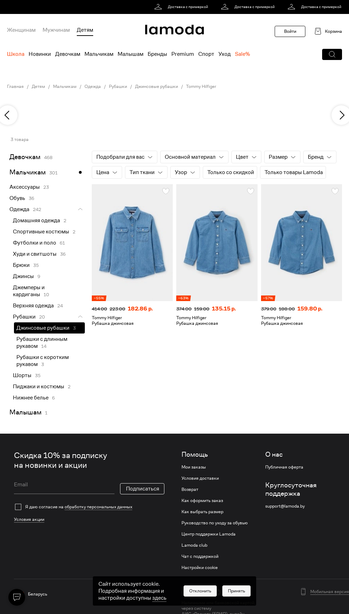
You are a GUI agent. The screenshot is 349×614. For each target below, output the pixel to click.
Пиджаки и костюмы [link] (38, 386)
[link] (182, 7)
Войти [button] (290, 31)
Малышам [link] (25, 412)
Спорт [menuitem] (206, 54)
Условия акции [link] (29, 519)
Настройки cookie (199, 567)
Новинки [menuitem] (40, 54)
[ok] (123, 593)
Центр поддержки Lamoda (208, 534)
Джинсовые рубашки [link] (156, 86)
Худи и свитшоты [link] (35, 253)
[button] (332, 54)
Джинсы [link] (23, 276)
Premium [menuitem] (182, 54)
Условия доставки (200, 478)
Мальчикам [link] (64, 86)
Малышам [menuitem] (130, 54)
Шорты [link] (22, 375)
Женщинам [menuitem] (21, 30)
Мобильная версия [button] (329, 591)
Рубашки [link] (118, 86)
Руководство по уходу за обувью (214, 523)
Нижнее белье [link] (31, 397)
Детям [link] (38, 86)
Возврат (189, 489)
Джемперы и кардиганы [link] (29, 291)
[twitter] (113, 593)
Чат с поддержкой (199, 556)
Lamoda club (194, 545)
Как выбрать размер (202, 512)
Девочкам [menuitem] (67, 54)
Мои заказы (193, 467)
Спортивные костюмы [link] (41, 231)
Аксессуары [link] (24, 187)
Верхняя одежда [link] (33, 305)
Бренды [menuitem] (157, 54)
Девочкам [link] (24, 157)
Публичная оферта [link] (284, 467)
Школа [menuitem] (15, 54)
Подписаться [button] (142, 488)
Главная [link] (15, 86)
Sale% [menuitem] (242, 54)
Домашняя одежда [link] (36, 220)
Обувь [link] (17, 198)
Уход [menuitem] (224, 54)
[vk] (102, 593)
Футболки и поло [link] (34, 242)
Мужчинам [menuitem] (56, 30)
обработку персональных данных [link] (98, 507)
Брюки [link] (21, 265)
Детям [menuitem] (85, 30)
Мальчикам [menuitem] (98, 54)
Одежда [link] (92, 86)
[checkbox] (89, 507)
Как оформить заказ (202, 500)
